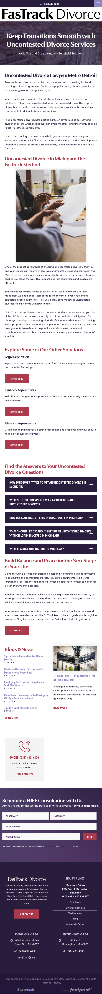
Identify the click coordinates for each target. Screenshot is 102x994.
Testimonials (75, 913)
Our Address (25, 774)
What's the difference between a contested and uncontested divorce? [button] (42, 501)
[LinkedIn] (26, 957)
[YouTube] (34, 957)
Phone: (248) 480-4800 (24, 757)
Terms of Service (66, 846)
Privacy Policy (50, 846)
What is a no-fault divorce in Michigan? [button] (36, 548)
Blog (75, 918)
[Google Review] (30, 957)
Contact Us (17, 630)
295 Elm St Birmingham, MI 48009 (75, 942)
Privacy (57, 982)
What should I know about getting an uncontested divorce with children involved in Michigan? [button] (50, 533)
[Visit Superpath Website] (25, 990)
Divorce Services (75, 907)
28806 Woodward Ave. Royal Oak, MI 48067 (26, 942)
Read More (11, 718)
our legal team (27, 136)
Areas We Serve (75, 924)
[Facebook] (22, 957)
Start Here (16, 378)
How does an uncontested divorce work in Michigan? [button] (46, 517)
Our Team (75, 902)
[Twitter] (19, 957)
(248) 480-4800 (49, 3)
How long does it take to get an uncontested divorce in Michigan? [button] (47, 484)
